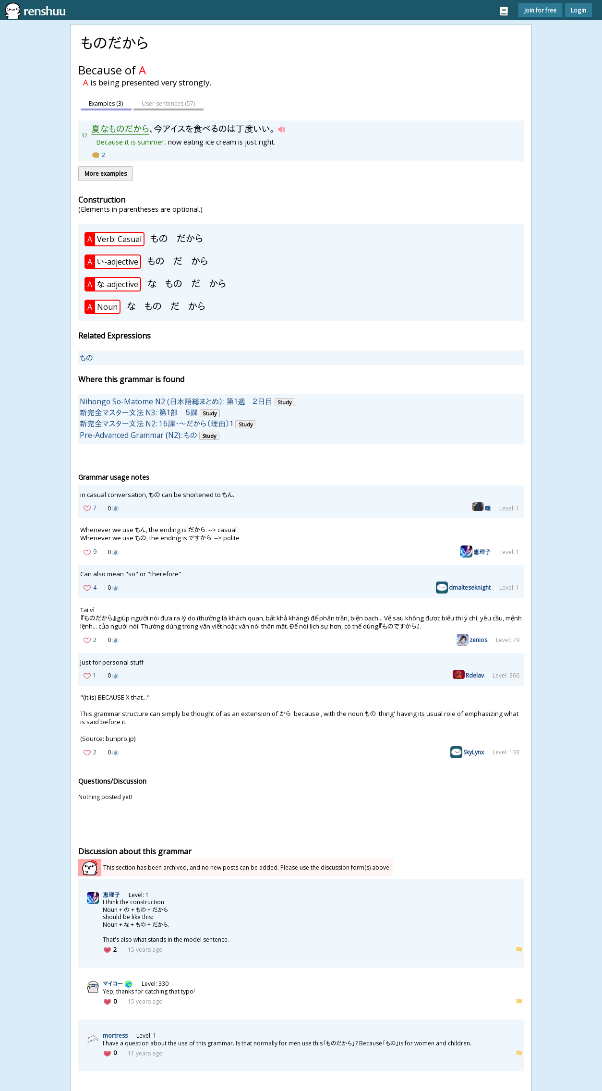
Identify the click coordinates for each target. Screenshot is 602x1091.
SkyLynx (473, 752)
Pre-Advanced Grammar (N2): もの (138, 434)
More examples (105, 174)
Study (284, 401)
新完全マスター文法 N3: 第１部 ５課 (139, 412)
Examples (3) (107, 103)
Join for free (540, 10)
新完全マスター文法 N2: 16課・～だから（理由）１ (156, 423)
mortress (115, 1035)
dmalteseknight (470, 587)
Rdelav (475, 675)
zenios (478, 640)
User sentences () (170, 103)
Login (578, 10)
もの (86, 357)
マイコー (112, 984)
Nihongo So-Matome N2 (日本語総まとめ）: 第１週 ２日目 (176, 401)
